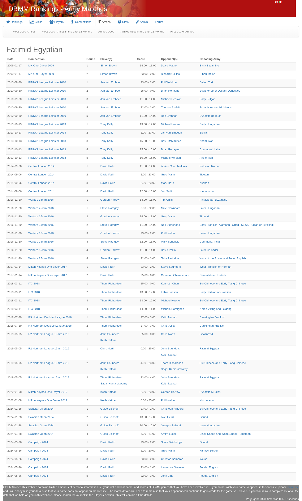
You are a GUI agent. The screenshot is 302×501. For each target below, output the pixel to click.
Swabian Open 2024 (41, 408)
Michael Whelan (171, 157)
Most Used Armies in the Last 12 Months (67, 31)
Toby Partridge (170, 258)
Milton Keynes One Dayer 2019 (47, 391)
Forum (159, 21)
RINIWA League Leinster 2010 (47, 82)
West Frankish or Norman (216, 266)
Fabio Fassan (169, 292)
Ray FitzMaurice (171, 141)
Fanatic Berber (209, 450)
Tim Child (167, 199)
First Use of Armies (182, 31)
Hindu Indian (207, 73)
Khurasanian (207, 400)
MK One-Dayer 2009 (41, 65)
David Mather (169, 65)
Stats (123, 21)
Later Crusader (209, 250)
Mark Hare (167, 182)
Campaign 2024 (38, 442)
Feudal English (209, 467)
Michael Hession (171, 99)
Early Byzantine (209, 65)
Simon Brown (108, 65)
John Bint (167, 475)
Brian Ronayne (170, 90)
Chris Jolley (168, 325)
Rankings (14, 21)
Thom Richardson (111, 283)
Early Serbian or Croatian (215, 292)
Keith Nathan (169, 317)
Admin (142, 21)
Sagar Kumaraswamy (174, 369)
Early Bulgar (207, 99)
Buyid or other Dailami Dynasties (220, 90)
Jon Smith (167, 191)
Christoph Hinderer (172, 408)
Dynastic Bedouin (210, 115)
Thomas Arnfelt (170, 107)
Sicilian (204, 132)
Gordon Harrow (110, 199)
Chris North (168, 334)
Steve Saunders (171, 266)
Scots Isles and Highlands (216, 107)
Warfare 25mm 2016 (41, 208)
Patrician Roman (210, 166)
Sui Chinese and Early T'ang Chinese (223, 283)
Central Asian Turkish (213, 275)
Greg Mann (168, 174)
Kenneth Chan (170, 283)
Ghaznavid (206, 334)
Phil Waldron (169, 82)
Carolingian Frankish (212, 317)
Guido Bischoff (109, 408)
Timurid (204, 216)
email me (293, 487)
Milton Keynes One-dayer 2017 (47, 266)
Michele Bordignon (172, 308)
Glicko (36, 21)
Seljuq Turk (207, 82)
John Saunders (109, 334)
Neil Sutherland (170, 224)
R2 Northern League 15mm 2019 (48, 334)
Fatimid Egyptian (210, 348)
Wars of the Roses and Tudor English (223, 258)
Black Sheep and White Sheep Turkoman (225, 433)
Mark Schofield (170, 241)
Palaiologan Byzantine (213, 199)
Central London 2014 (41, 166)
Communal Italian (210, 149)
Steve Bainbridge (171, 442)
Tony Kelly (106, 124)
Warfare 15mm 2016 (41, 199)
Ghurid (204, 417)
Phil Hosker (168, 233)
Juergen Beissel (171, 425)
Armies (105, 21)
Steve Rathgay (109, 208)
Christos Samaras (172, 459)
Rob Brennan (169, 115)
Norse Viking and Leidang (216, 308)
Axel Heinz (167, 417)
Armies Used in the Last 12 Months (142, 31)
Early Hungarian (210, 124)
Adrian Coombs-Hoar (174, 166)
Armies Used (106, 31)
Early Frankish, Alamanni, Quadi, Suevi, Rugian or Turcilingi (237, 224)
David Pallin (107, 166)
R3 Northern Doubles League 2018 (50, 317)
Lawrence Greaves (172, 467)
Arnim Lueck (168, 433)
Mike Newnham (170, 208)
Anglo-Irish (206, 157)
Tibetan (204, 174)
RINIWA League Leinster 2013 (47, 124)
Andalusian (206, 141)
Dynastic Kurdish (210, 391)
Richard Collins (170, 73)
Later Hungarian (210, 208)
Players (56, 21)
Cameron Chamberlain (175, 275)
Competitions (81, 21)
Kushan (204, 182)
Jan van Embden (110, 82)
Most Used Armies (24, 31)
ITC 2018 (34, 283)
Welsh (203, 459)
